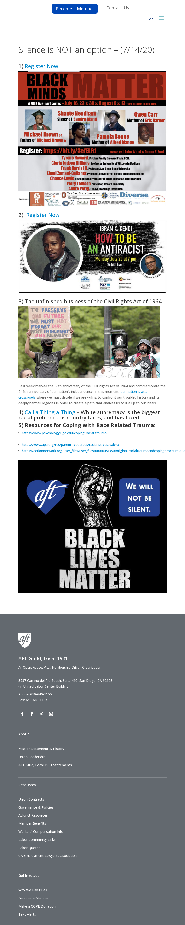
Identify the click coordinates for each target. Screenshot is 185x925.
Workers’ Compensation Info (40, 831)
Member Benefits (32, 823)
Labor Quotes (29, 847)
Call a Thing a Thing (50, 412)
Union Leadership (32, 756)
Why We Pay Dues (32, 890)
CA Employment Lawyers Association (47, 855)
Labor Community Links (37, 839)
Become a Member (75, 8)
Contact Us (117, 8)
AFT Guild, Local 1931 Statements (45, 765)
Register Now (41, 66)
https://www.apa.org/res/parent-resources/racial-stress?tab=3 (70, 444)
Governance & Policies (35, 807)
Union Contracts (31, 799)
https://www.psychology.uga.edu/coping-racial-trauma (64, 433)
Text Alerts (27, 914)
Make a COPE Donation (37, 906)
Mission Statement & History (41, 748)
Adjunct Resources (33, 815)
